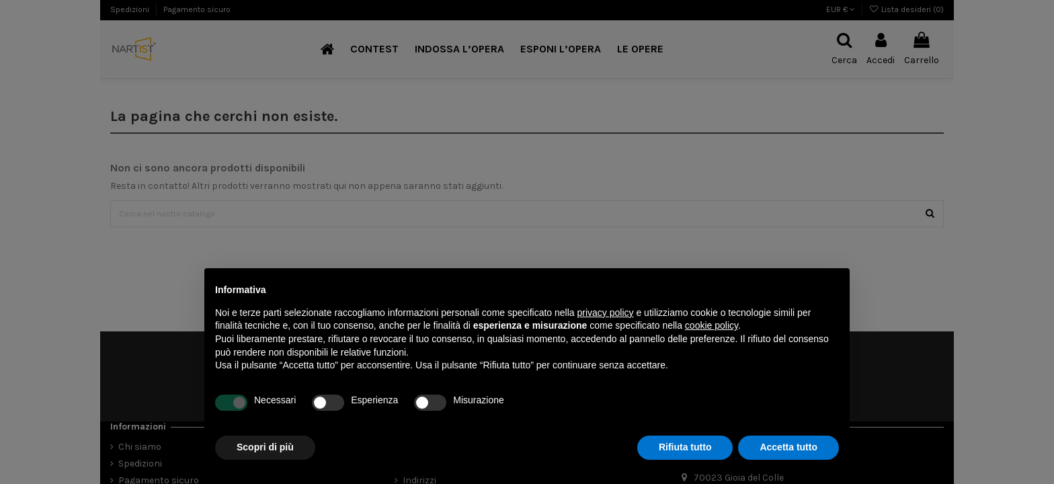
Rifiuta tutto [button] (685, 447)
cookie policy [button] (711, 325)
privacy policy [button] (605, 312)
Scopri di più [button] (265, 447)
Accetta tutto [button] (788, 447)
